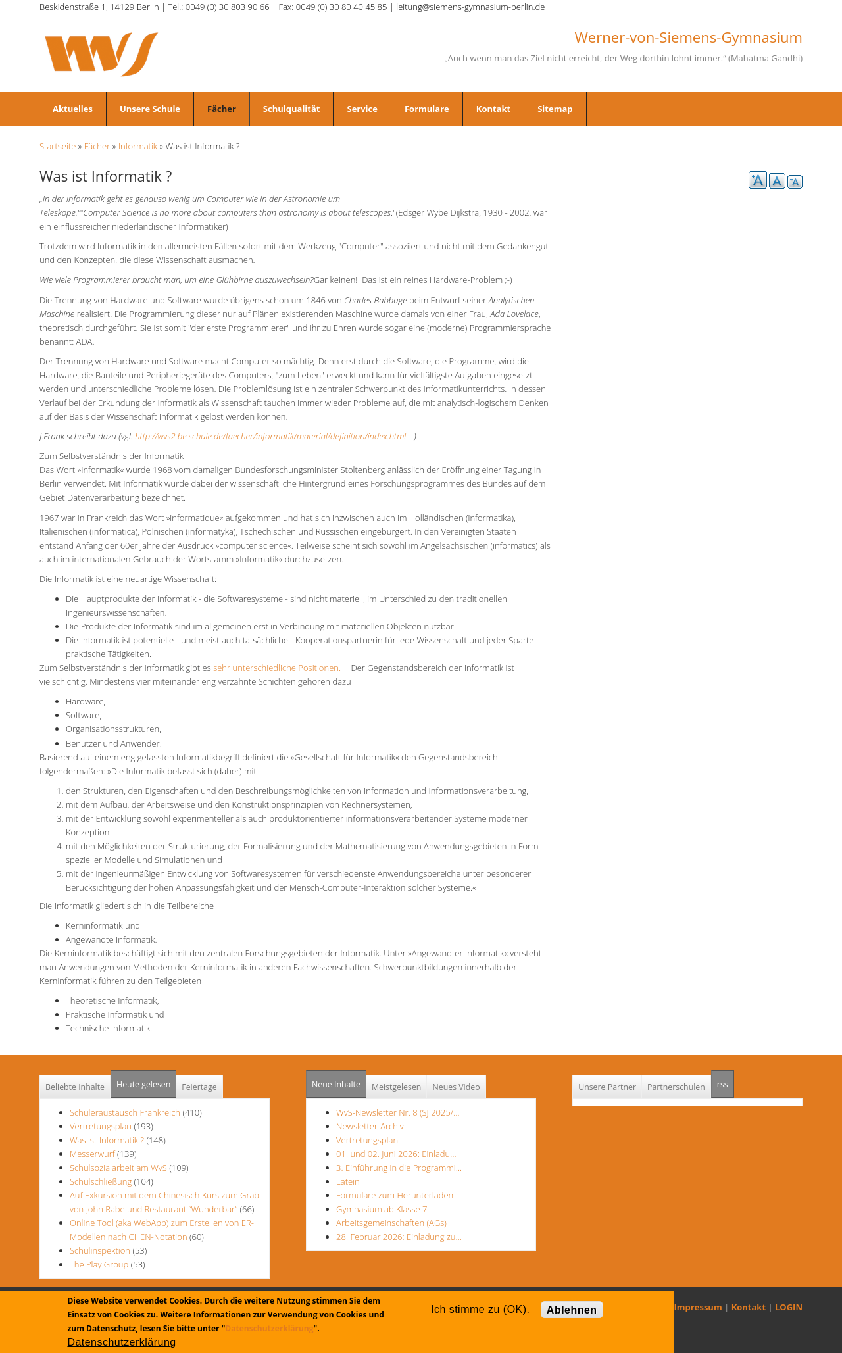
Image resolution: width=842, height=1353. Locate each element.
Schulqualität (291, 108)
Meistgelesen (397, 1087)
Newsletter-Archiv (370, 1126)
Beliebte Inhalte (75, 1087)
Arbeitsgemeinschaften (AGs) (391, 1223)
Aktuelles (73, 108)
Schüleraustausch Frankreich (125, 1112)
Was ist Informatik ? (107, 1140)
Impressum (698, 1307)
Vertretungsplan (101, 1126)
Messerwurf (93, 1154)
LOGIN (789, 1307)
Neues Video (456, 1087)
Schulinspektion (100, 1250)
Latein (348, 1181)
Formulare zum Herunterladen (394, 1195)
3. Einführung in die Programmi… (399, 1167)
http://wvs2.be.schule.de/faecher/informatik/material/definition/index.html (274, 436)
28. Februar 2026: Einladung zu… (399, 1236)
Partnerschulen (676, 1087)
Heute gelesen (143, 1084)
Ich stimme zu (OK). (480, 1309)
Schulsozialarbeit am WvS (118, 1167)
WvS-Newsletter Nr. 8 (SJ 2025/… (398, 1112)
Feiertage (199, 1087)
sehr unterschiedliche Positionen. (281, 668)
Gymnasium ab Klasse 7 (381, 1209)
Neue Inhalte (336, 1084)
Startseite (57, 146)
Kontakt (493, 108)
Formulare (427, 108)
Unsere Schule (150, 108)
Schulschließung (101, 1181)
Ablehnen (572, 1310)
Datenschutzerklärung (269, 1328)
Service (362, 108)
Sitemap (554, 108)
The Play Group (99, 1264)
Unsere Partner (607, 1087)
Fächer (221, 108)
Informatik (137, 146)
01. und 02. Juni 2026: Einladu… (396, 1154)
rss (725, 1080)
